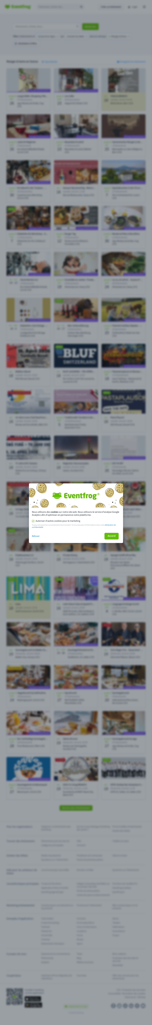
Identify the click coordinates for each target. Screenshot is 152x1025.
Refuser (36, 536)
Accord (111, 536)
